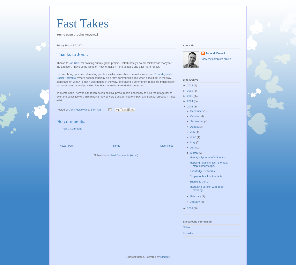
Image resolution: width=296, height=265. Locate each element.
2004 (190, 101)
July (193, 131)
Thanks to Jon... (199, 181)
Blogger (164, 256)
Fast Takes (83, 23)
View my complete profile (216, 58)
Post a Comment (72, 128)
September (197, 121)
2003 (190, 106)
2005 (190, 96)
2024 (190, 85)
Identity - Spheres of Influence (207, 157)
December (197, 111)
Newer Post (66, 145)
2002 (190, 208)
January (195, 201)
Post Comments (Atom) (124, 155)
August (194, 126)
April (193, 147)
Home (116, 145)
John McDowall (215, 53)
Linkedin (188, 233)
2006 (190, 90)
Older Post (166, 145)
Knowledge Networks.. (203, 171)
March (194, 152)
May (193, 142)
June (193, 137)
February (196, 196)
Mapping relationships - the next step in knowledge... (208, 164)
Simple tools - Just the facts (206, 176)
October (195, 116)
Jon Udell (74, 63)
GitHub (187, 227)
